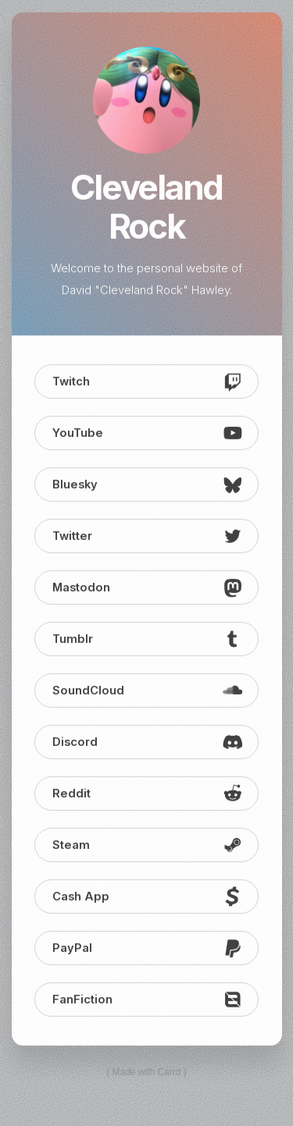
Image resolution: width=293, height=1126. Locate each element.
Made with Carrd (146, 1072)
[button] (146, 382)
